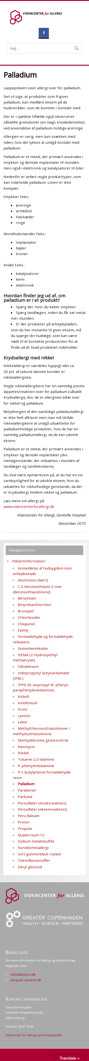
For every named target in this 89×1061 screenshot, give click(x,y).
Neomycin (26, 746)
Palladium (26, 783)
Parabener (27, 790)
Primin (23, 822)
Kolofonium (27, 702)
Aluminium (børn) (33, 580)
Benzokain (27, 598)
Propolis (25, 828)
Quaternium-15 (31, 835)
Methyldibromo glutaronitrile (43, 740)
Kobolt (23, 696)
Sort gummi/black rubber (40, 854)
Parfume (25, 796)
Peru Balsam (28, 815)
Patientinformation (28, 561)
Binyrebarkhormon (34, 604)
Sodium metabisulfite (36, 841)
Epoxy (23, 630)
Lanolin (24, 715)
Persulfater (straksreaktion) (42, 803)
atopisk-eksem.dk (25, 979)
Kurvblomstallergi (33, 847)
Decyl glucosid (30, 866)
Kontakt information (26, 999)
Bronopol (26, 611)
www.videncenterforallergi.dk (29, 506)
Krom (22, 709)
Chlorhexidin (29, 617)
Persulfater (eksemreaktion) (42, 809)
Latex (22, 721)
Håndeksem (28, 666)
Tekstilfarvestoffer (34, 860)
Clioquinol (26, 623)
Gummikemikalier (33, 648)
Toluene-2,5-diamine (36, 759)
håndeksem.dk (23, 974)
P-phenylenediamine (36, 765)
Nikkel (23, 752)
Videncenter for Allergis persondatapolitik (33, 1035)
